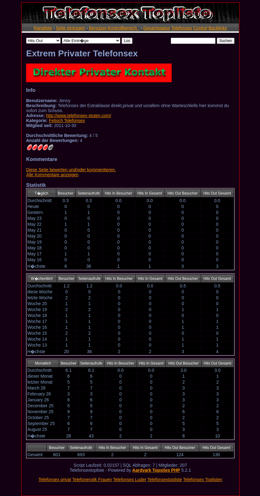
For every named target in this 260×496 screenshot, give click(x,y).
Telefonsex (181, 28)
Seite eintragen (70, 28)
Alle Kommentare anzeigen (52, 174)
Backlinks (217, 28)
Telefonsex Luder (129, 479)
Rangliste (43, 28)
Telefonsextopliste (164, 479)
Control (200, 28)
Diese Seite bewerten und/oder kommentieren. (71, 169)
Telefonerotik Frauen (92, 479)
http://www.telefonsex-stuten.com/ (78, 115)
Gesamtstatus (156, 28)
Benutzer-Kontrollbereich (114, 28)
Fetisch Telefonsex (67, 120)
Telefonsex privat (54, 479)
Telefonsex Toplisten (202, 479)
